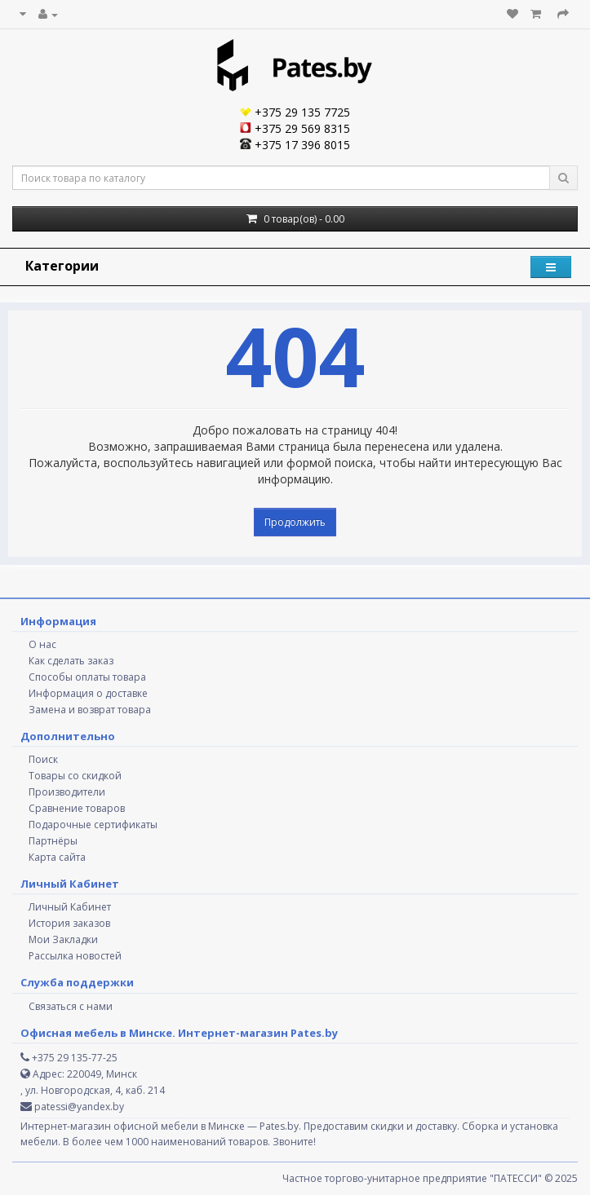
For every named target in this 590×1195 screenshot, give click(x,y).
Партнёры (53, 841)
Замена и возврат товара (90, 710)
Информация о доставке (88, 693)
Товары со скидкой (75, 776)
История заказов (69, 923)
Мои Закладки (63, 939)
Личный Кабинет (70, 907)
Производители (67, 792)
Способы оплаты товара (87, 677)
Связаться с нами (71, 1006)
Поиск (43, 759)
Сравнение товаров (77, 808)
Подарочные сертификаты (93, 824)
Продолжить (295, 522)
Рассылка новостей (75, 956)
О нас (42, 644)
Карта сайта (57, 857)
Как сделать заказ (71, 661)
